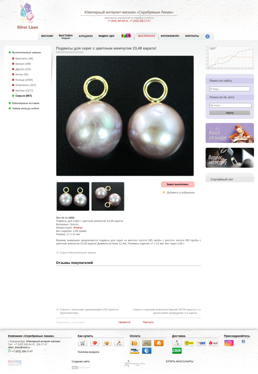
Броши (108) (23, 63)
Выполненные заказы (26, 52)
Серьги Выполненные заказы (78, 252)
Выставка (66, 36)
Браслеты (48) (24, 58)
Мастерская (146, 36)
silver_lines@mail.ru (19, 347)
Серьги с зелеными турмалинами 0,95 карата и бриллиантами (89, 311)
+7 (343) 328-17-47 (140, 21)
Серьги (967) (24, 95)
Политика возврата (88, 352)
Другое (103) (23, 69)
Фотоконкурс (170, 36)
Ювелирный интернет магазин (43, 341)
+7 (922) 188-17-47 (20, 351)
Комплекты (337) (26, 85)
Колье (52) (22, 74)
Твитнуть (148, 322)
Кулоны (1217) (24, 90)
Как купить (85, 336)
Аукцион (86, 36)
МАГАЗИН (47, 36)
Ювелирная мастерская (69, 52)
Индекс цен (106, 36)
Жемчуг (78, 227)
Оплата (135, 336)
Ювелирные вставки (25, 103)
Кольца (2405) (24, 79)
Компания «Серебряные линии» (31, 336)
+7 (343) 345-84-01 (118, 21)
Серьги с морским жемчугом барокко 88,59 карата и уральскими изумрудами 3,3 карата (165, 311)
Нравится (124, 322)
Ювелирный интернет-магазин (110, 12)
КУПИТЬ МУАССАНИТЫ (179, 361)
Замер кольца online (25, 108)
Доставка (178, 336)
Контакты (192, 36)
